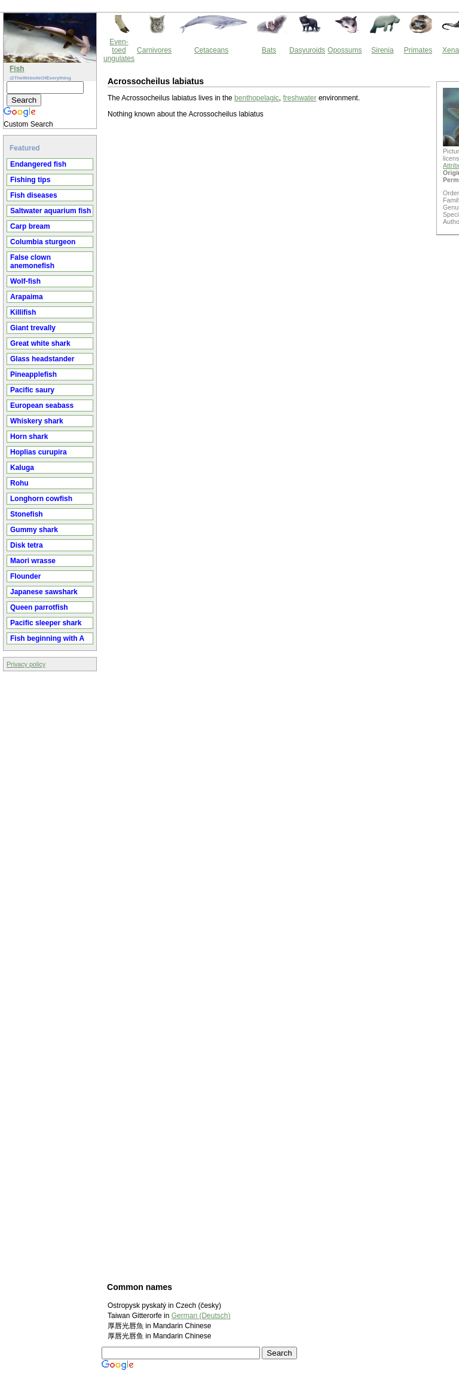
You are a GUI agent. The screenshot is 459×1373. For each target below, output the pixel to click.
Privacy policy (26, 664)
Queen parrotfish (39, 607)
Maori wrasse (33, 561)
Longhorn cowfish (41, 498)
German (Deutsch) (201, 1315)
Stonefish (26, 514)
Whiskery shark (36, 421)
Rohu (19, 483)
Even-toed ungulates (118, 50)
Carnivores (154, 50)
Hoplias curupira (38, 452)
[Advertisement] (234, 699)
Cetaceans (211, 50)
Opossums (345, 50)
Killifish (23, 312)
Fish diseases (33, 195)
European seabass (42, 405)
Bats (269, 50)
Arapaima (26, 297)
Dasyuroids (307, 50)
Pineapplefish (33, 374)
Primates (418, 50)
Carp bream (30, 226)
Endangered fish (38, 164)
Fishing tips (30, 180)
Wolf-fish (25, 281)
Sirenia (382, 50)
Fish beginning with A (47, 638)
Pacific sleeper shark (45, 623)
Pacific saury (32, 390)
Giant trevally (33, 328)
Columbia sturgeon (42, 242)
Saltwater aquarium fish (50, 211)
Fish (17, 68)
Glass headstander (42, 359)
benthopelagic (256, 98)
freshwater (300, 98)
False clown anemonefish (32, 261)
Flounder (25, 576)
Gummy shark (34, 530)
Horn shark (29, 436)
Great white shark (40, 343)
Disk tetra (26, 545)
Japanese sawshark (44, 592)
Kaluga (22, 467)
